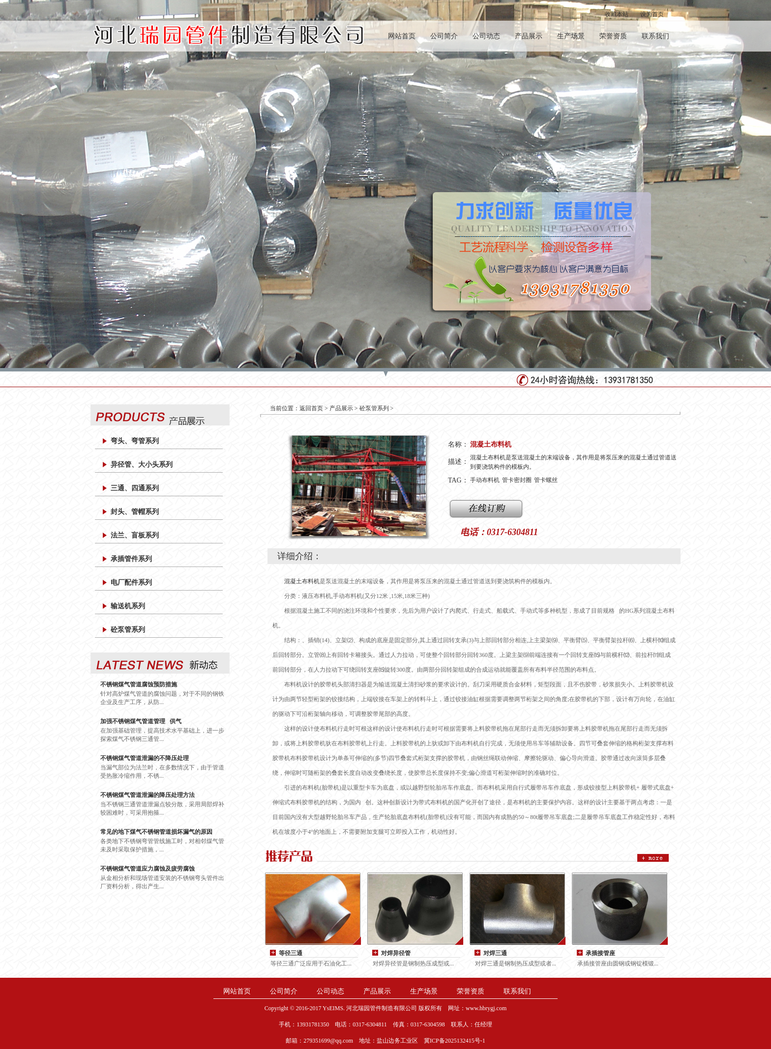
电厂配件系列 (131, 582)
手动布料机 (485, 480)
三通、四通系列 (135, 488)
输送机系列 (128, 606)
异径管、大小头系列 (142, 464)
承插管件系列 (131, 559)
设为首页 (652, 14)
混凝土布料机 (302, 581)
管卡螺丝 (546, 480)
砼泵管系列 (128, 629)
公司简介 (444, 36)
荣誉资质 (613, 36)
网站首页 (401, 36)
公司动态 (486, 36)
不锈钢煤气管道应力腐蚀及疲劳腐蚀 (147, 868)
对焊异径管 (396, 953)
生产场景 (571, 36)
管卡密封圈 (517, 480)
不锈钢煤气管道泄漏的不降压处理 (144, 758)
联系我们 (655, 36)
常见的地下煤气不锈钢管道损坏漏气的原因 (156, 831)
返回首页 (311, 408)
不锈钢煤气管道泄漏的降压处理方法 (147, 795)
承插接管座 (600, 953)
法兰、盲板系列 (135, 535)
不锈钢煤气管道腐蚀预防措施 (138, 684)
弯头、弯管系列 (135, 441)
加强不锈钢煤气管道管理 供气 (140, 721)
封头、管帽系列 (135, 511)
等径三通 (290, 953)
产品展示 (528, 36)
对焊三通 (495, 953)
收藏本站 (616, 14)
